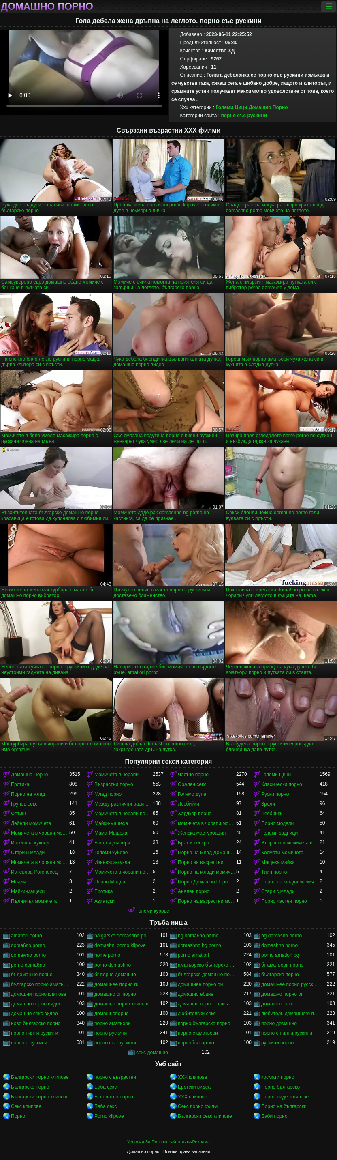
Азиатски (104, 901)
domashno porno (279, 945)
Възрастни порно (113, 784)
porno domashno (112, 965)
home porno (107, 955)
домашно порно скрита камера (207, 1004)
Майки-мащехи (28, 891)
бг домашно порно (32, 974)
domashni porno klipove (120, 945)
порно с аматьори (198, 1033)
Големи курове (152, 911)
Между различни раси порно (123, 804)
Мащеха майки (277, 862)
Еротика (20, 784)
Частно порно (193, 775)
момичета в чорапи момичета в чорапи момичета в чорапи (207, 823)
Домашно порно (47, 6)
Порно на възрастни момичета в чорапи (207, 901)
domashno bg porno (199, 945)
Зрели (268, 804)
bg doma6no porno (198, 936)
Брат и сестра (193, 843)
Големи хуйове (111, 852)
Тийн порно (274, 872)
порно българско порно (204, 1023)
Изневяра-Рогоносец (34, 872)
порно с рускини (29, 1043)
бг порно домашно (115, 974)
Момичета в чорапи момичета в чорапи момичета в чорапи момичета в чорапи (40, 862)
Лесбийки (188, 804)
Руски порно (275, 794)
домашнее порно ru (116, 984)
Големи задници (279, 833)
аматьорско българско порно (207, 965)
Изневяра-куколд (30, 843)
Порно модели (277, 823)
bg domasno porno (281, 936)
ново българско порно (36, 1023)
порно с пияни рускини (286, 1033)
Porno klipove (109, 1116)
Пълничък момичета (34, 901)
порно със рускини (244, 115)
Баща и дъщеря (112, 843)
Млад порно (108, 794)
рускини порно (277, 1043)
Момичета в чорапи (116, 775)
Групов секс (24, 804)
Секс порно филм (198, 1106)
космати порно (277, 1077)
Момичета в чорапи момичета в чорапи (40, 833)
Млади (18, 882)
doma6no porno (28, 945)
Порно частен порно (284, 901)
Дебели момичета (31, 823)
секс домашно (152, 1052)
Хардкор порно (194, 813)
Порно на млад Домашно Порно (207, 852)
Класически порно (281, 784)
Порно (18, 1116)
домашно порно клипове (122, 1004)
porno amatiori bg (280, 955)
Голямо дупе (192, 794)
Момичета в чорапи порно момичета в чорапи (123, 872)
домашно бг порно (115, 994)
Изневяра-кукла (112, 862)
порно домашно (279, 1023)
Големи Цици (231, 107)
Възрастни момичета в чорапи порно (290, 843)
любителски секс (197, 1013)
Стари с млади (277, 891)
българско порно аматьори (40, 984)
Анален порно (193, 891)
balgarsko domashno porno (123, 936)
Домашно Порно (268, 107)
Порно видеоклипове (285, 1097)
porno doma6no (28, 965)
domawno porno (28, 955)
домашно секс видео (34, 1013)
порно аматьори (112, 1023)
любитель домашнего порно (290, 1013)
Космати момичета (282, 852)
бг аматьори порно (282, 965)
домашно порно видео (36, 1004)
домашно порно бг (282, 994)
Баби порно (274, 1116)
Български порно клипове (40, 1077)
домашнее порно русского (290, 984)
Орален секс (192, 784)
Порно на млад (28, 794)
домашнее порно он (200, 984)
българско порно (280, 974)
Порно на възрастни (200, 862)
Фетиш (18, 813)
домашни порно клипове (38, 994)
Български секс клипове (205, 1116)
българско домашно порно (207, 974)
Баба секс (105, 1087)
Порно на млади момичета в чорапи (207, 872)
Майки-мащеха (111, 823)
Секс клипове (26, 1106)
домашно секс (277, 1004)
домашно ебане (195, 994)
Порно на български (284, 1106)
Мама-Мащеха (110, 833)
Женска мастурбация (202, 833)
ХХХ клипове (192, 1077)
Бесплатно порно (113, 1097)
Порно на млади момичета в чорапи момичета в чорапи (290, 882)
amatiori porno (26, 936)
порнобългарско (196, 1043)
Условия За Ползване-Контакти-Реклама (168, 1141)
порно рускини (110, 1033)
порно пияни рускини (34, 1033)
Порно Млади (109, 882)
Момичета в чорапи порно (123, 813)
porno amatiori (193, 955)
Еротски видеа (194, 1087)
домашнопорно (111, 1013)
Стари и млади (28, 852)
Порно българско (280, 1087)
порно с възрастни (115, 1077)
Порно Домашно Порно (204, 882)
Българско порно (30, 1087)
